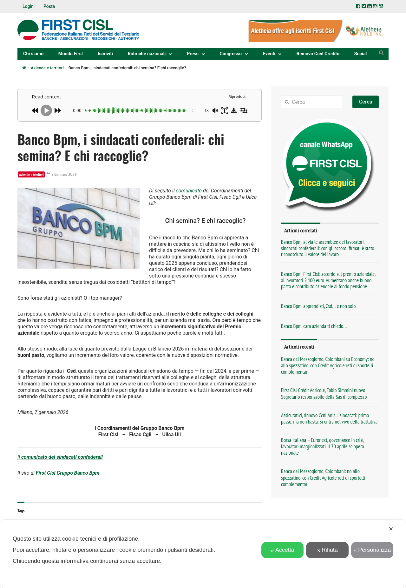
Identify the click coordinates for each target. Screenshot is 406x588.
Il (60, 457)
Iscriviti (105, 54)
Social (360, 54)
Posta (49, 6)
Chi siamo (33, 54)
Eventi (269, 54)
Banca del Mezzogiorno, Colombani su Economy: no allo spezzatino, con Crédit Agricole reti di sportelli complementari (328, 365)
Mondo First (70, 54)
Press (193, 54)
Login (28, 6)
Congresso (230, 54)
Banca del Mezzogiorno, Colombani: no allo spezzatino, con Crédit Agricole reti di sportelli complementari (323, 477)
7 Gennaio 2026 (62, 174)
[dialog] (203, 554)
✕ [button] (391, 529)
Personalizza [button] (372, 550)
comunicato (189, 191)
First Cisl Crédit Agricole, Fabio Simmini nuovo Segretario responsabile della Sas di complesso (324, 393)
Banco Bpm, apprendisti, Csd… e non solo (318, 306)
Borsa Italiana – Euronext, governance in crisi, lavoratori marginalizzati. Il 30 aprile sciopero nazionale (322, 446)
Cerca (365, 102)
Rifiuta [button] (327, 550)
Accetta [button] (282, 550)
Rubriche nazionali (147, 54)
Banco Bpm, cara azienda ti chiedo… (314, 326)
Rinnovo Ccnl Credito (318, 54)
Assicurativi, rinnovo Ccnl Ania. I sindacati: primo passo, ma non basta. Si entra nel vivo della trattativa (329, 418)
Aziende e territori (47, 67)
